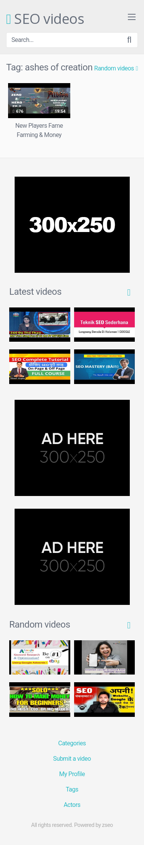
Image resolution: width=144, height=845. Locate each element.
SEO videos (45, 19)
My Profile (72, 774)
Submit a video (72, 758)
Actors (72, 804)
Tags (72, 789)
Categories (72, 743)
